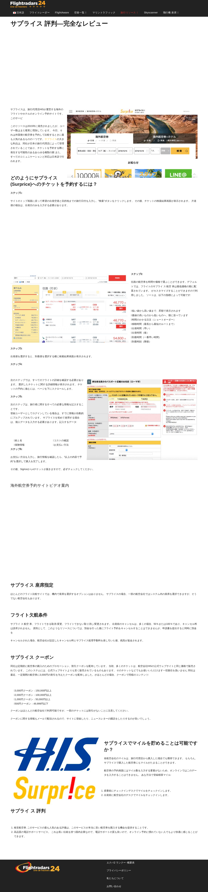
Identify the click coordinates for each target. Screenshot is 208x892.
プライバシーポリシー (119, 870)
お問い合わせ (114, 886)
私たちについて (115, 878)
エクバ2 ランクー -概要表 (120, 862)
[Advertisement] (104, 67)
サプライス (51, 139)
